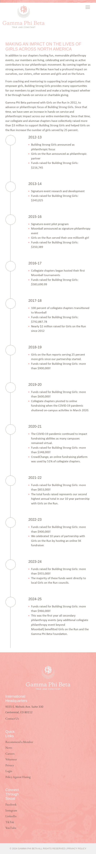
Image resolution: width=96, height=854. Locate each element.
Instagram (11, 810)
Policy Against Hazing (18, 777)
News (8, 747)
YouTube (10, 828)
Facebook (11, 804)
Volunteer (11, 759)
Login (8, 771)
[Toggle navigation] (88, 7)
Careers (9, 753)
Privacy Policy (76, 848)
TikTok (9, 822)
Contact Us (12, 718)
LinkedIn (11, 816)
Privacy (9, 765)
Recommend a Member (19, 742)
